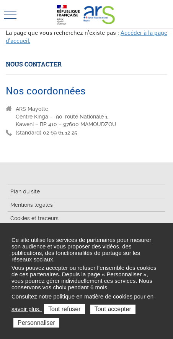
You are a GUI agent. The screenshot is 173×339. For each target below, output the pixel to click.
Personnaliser (36, 323)
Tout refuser (64, 309)
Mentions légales (31, 205)
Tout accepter (113, 309)
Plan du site (25, 191)
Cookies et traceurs (34, 218)
